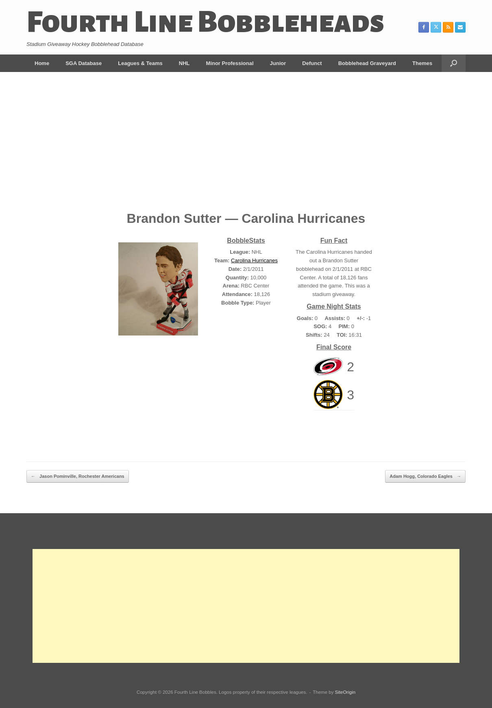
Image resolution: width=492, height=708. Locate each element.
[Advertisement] (246, 147)
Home (42, 63)
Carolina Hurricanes (254, 260)
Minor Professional (230, 63)
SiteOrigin (345, 692)
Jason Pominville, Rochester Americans (77, 476)
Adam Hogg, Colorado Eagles (425, 476)
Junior (278, 63)
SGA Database (83, 63)
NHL (184, 63)
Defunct (312, 63)
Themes (422, 63)
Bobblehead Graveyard (367, 63)
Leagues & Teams (140, 63)
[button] (454, 63)
